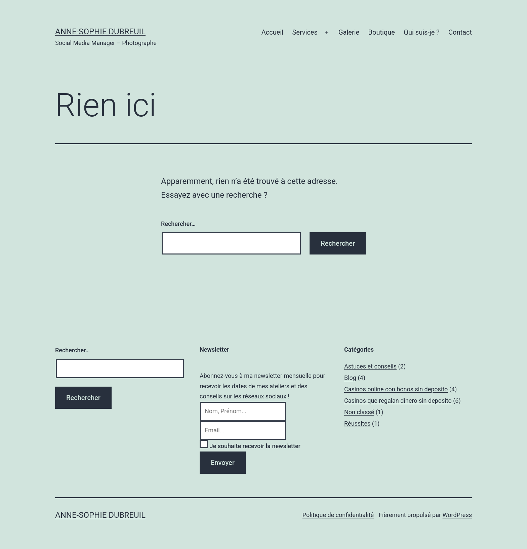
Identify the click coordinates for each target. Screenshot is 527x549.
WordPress (457, 514)
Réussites (357, 423)
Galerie (348, 32)
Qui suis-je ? (421, 32)
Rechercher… (178, 223)
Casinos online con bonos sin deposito (396, 389)
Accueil (272, 32)
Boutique (381, 32)
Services (304, 32)
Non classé (359, 412)
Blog (350, 377)
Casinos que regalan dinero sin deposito (398, 400)
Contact (460, 32)
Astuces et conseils (370, 366)
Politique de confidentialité (338, 514)
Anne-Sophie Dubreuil (100, 31)
